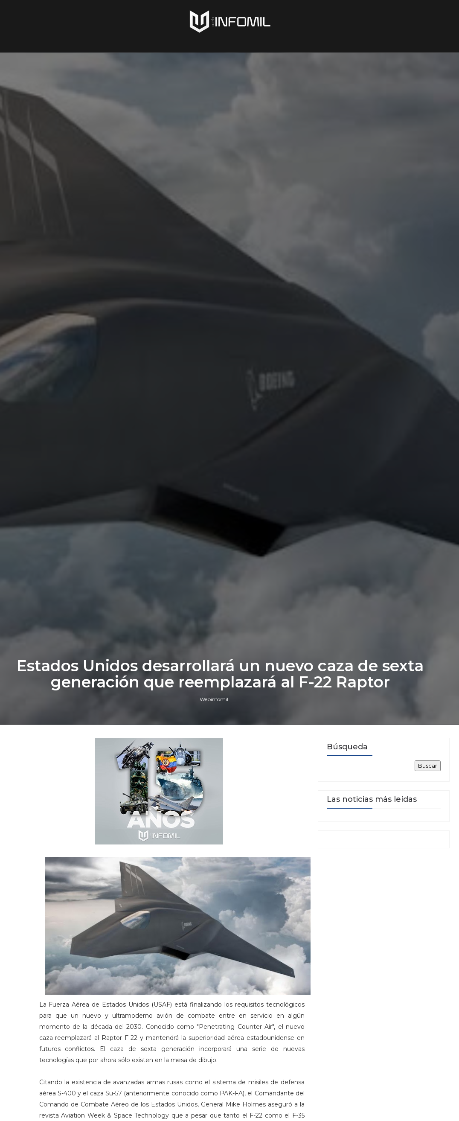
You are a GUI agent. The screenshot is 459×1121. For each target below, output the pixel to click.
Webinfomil (214, 699)
